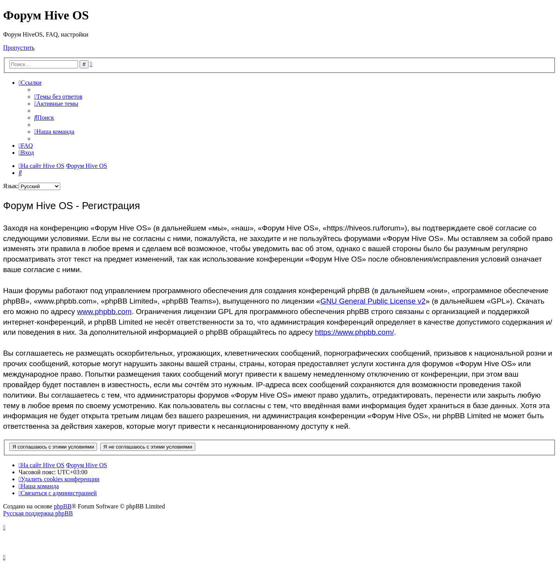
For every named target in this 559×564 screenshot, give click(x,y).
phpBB (62, 506)
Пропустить (19, 47)
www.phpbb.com (104, 311)
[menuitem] (58, 96)
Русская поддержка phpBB (38, 513)
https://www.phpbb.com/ (354, 332)
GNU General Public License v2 (372, 301)
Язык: (11, 186)
